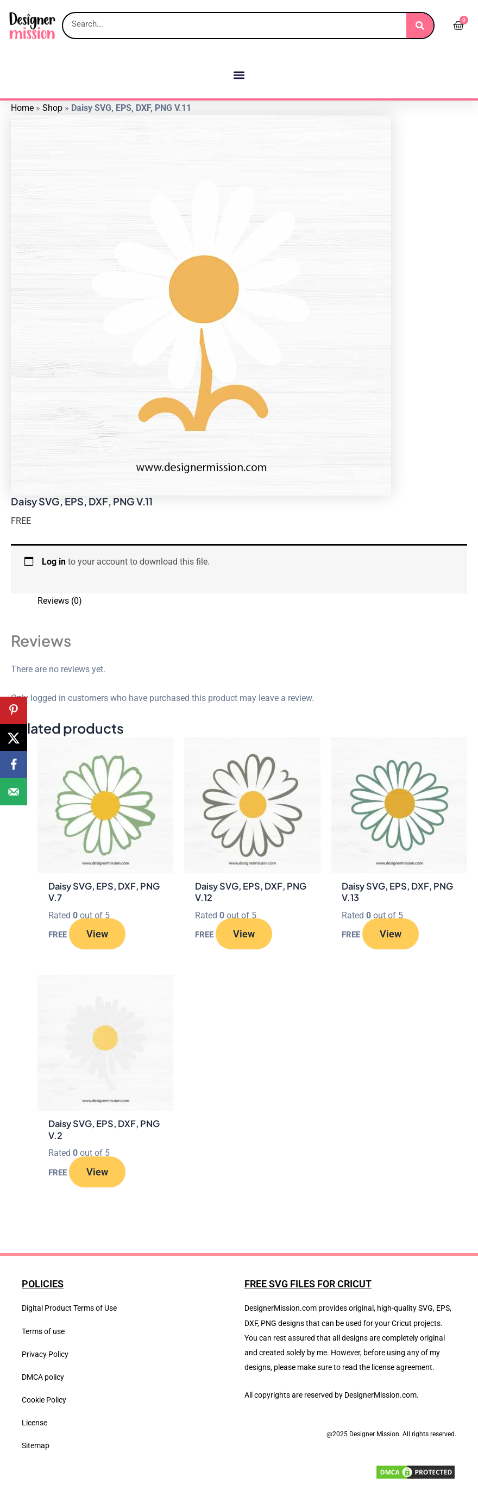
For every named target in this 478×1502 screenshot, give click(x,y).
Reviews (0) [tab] (59, 601)
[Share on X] (13, 737)
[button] (239, 75)
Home (22, 108)
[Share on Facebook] (13, 764)
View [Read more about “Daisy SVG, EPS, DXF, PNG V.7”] (97, 934)
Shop (52, 108)
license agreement (402, 1367)
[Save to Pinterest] (13, 710)
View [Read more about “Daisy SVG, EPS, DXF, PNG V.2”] (97, 1172)
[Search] (419, 25)
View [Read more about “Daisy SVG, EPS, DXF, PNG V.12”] (244, 934)
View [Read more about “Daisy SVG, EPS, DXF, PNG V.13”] (390, 934)
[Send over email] (13, 791)
